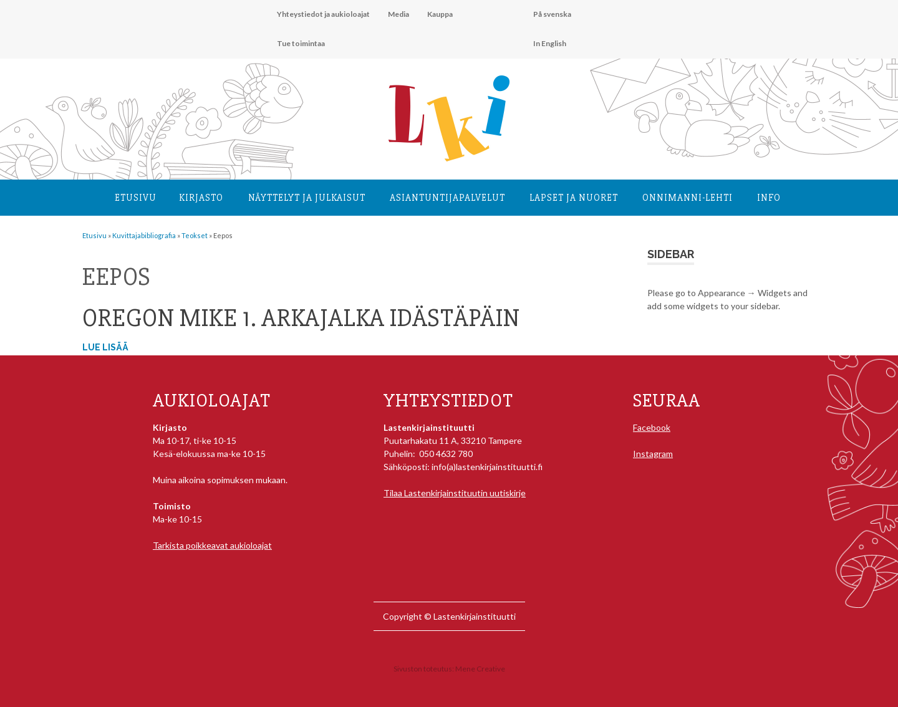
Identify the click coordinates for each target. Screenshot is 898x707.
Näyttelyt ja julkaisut (306, 197)
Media (398, 14)
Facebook (651, 427)
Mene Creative (480, 668)
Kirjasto (201, 197)
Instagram (653, 453)
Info (769, 197)
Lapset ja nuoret (573, 197)
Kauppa (440, 14)
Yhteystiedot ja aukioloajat (323, 14)
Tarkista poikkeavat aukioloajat (212, 545)
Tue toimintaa (301, 43)
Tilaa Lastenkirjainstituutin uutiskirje (455, 493)
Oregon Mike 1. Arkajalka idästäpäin (301, 318)
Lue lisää (105, 347)
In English (549, 43)
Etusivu (136, 197)
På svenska (552, 14)
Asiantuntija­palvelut (447, 197)
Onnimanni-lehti (687, 197)
